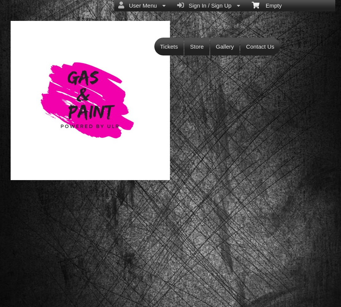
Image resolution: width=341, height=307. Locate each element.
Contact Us (260, 46)
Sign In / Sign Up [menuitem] (208, 5)
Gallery (225, 46)
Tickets (169, 46)
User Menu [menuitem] (142, 5)
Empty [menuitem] (267, 5)
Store (197, 46)
